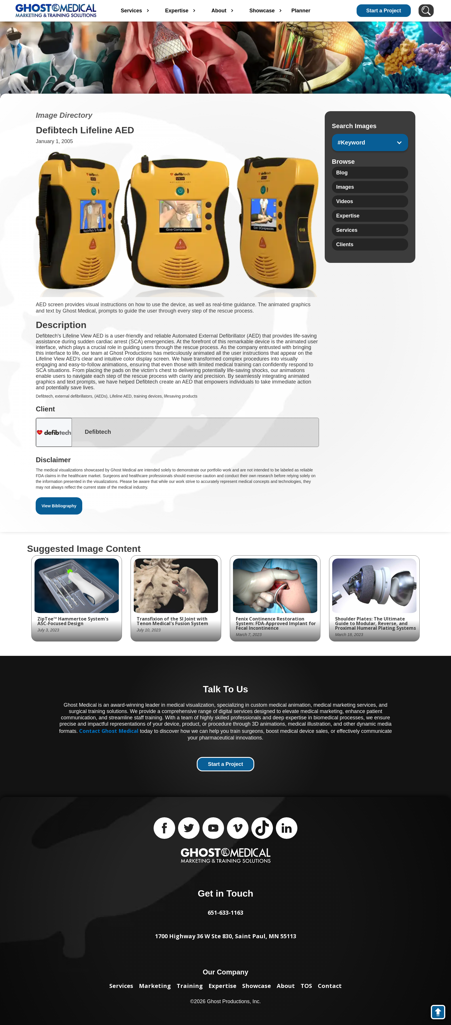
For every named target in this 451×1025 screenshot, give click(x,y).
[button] (370, 142)
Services (121, 986)
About (286, 986)
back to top (440, 1013)
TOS (306, 986)
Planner (318, 11)
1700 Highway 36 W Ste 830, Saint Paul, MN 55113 (225, 936)
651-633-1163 (225, 912)
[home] (56, 10)
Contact (330, 986)
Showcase (256, 986)
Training (190, 986)
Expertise (222, 986)
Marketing (155, 986)
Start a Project (383, 11)
